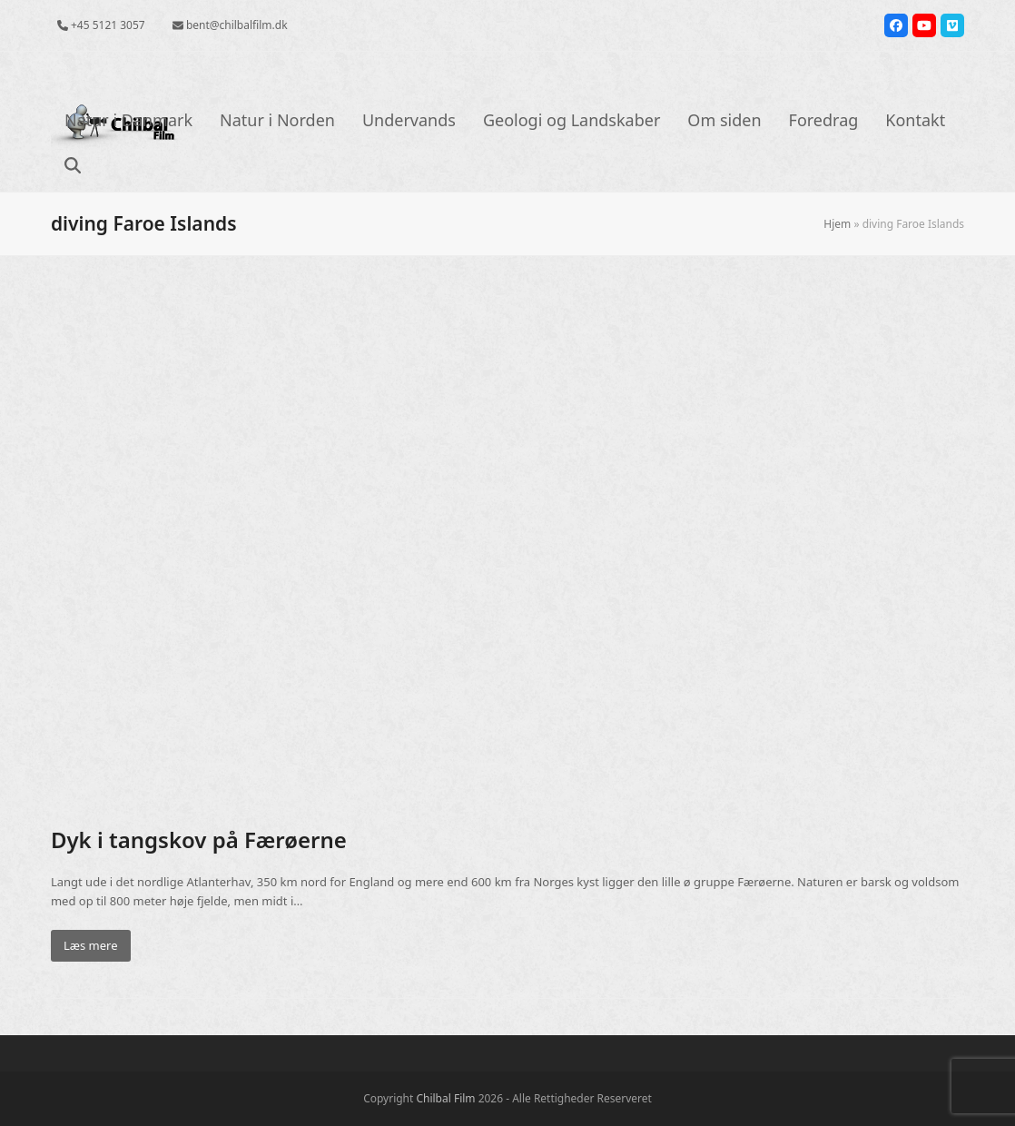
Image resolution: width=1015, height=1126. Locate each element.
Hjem (837, 224)
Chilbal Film (445, 1098)
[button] (72, 167)
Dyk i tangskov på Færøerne (199, 839)
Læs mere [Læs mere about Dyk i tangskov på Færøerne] (91, 945)
